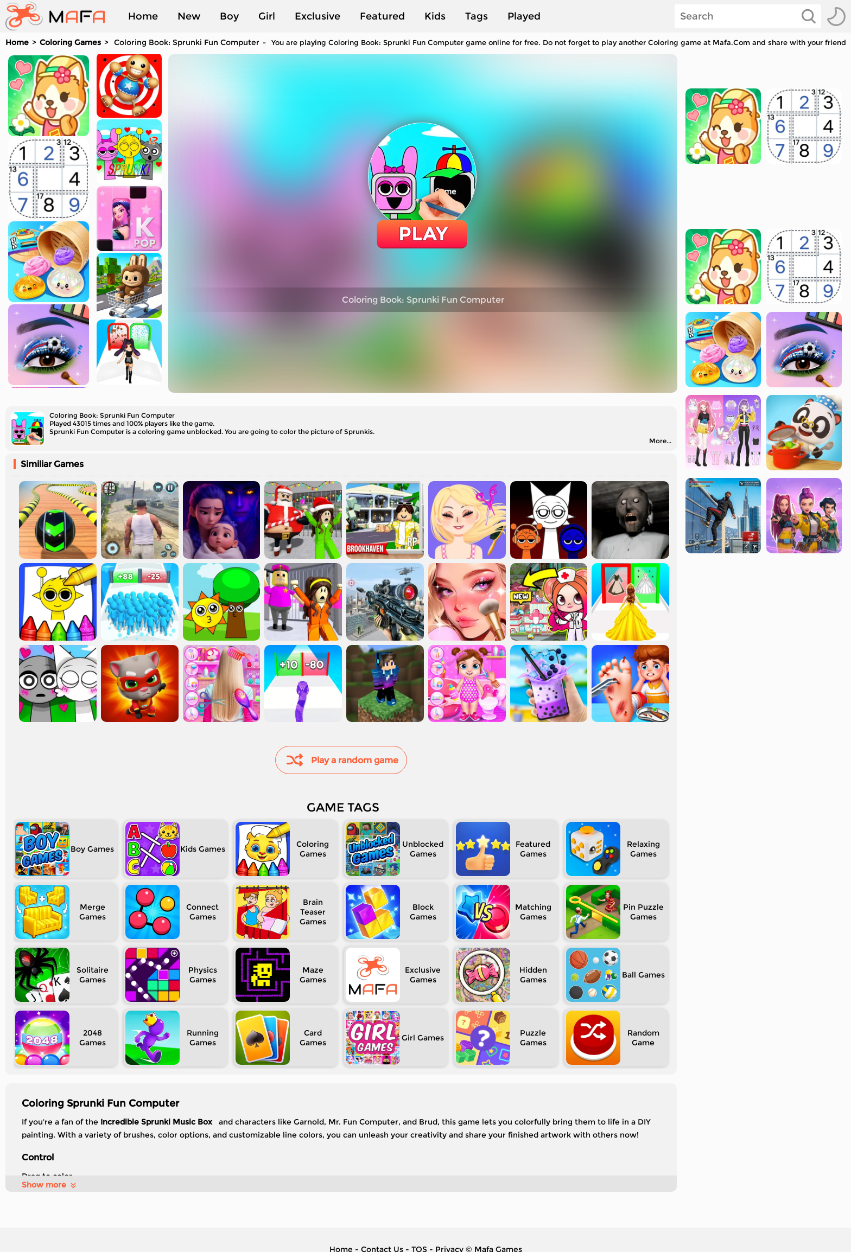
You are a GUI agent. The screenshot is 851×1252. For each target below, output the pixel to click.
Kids (435, 16)
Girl (266, 16)
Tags (476, 16)
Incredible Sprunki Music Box (157, 1122)
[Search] (748, 16)
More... (660, 441)
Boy (229, 16)
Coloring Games (70, 42)
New (188, 16)
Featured (382, 16)
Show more (50, 1185)
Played (524, 16)
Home (143, 16)
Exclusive (317, 16)
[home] (60, 16)
